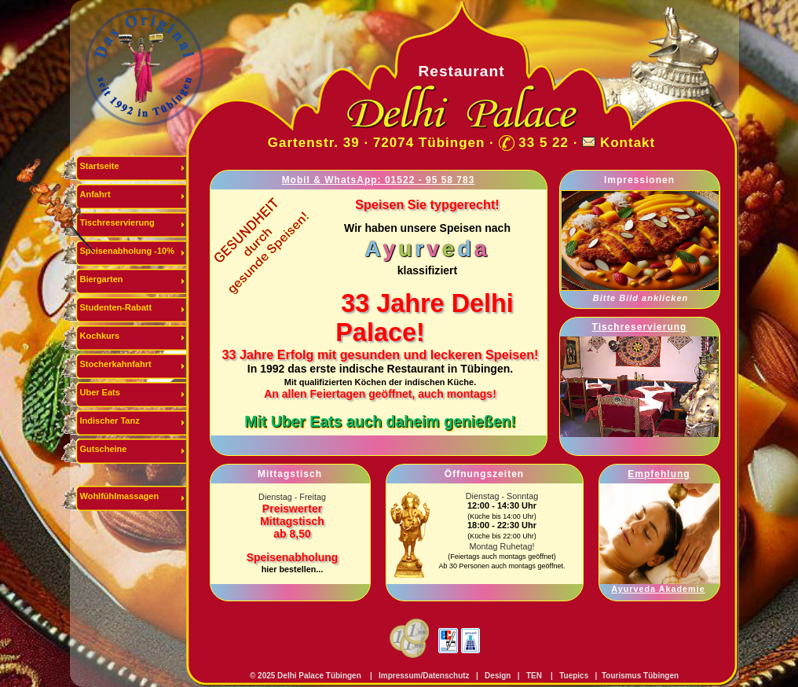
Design (498, 675)
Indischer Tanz (110, 420)
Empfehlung (659, 473)
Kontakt (627, 142)
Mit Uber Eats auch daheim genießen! (380, 421)
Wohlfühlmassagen (119, 496)
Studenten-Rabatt (116, 307)
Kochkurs (100, 335)
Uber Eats (100, 392)
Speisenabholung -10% (127, 250)
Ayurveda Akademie (658, 588)
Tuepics (573, 675)
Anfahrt (95, 194)
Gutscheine (103, 449)
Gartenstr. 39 (314, 142)
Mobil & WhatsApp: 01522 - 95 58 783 (378, 180)
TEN (534, 675)
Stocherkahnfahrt (116, 364)
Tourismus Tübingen (640, 675)
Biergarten (101, 279)
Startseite (99, 166)
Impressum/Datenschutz (422, 675)
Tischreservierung (117, 222)
